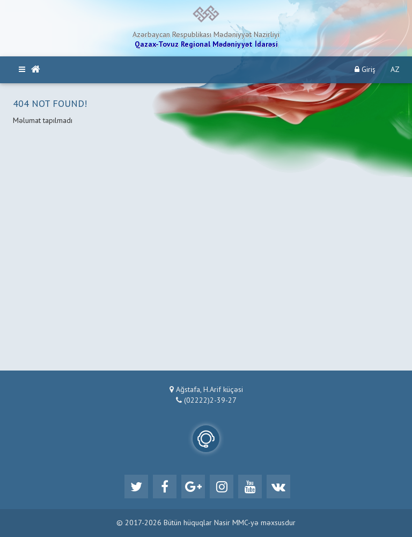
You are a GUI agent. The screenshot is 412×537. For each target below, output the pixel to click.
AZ (395, 70)
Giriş (365, 70)
